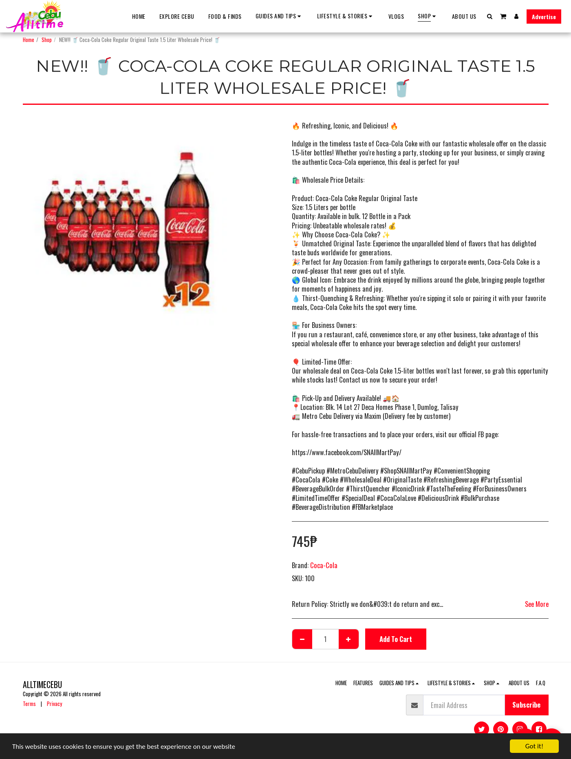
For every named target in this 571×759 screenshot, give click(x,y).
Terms (29, 703)
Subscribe (526, 704)
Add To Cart (395, 639)
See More (537, 604)
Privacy (54, 703)
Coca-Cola (323, 565)
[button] (279, 16)
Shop (47, 39)
